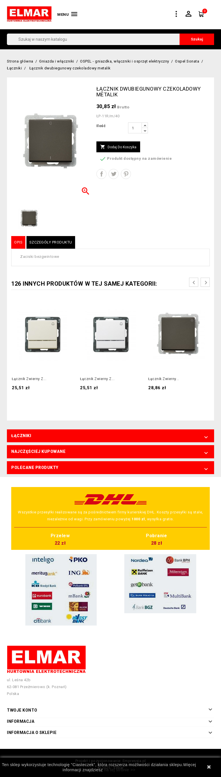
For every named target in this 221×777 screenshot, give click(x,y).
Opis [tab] (18, 242)
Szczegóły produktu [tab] (50, 242)
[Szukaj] (110, 39)
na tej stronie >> (120, 770)
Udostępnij (101, 174)
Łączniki (21, 435)
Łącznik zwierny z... (29, 379)
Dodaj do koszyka (118, 147)
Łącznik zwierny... (163, 379)
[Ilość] (135, 127)
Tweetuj (113, 174)
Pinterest (126, 174)
